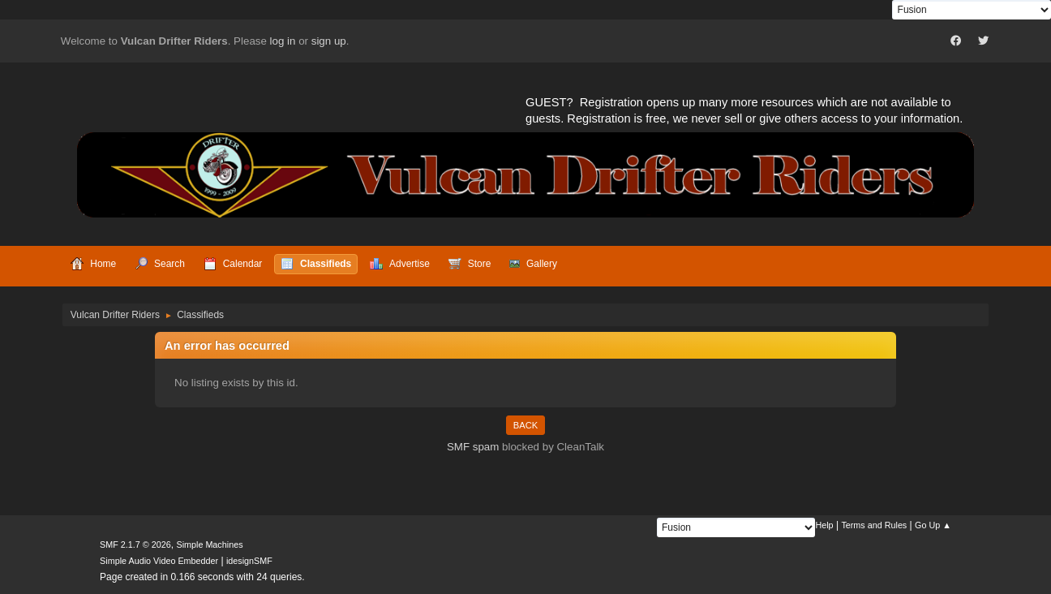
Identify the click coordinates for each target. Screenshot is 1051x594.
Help (824, 525)
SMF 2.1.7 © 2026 (135, 544)
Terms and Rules (874, 525)
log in (283, 41)
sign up (328, 41)
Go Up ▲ (933, 525)
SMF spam (473, 447)
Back (525, 425)
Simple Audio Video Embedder (159, 561)
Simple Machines (209, 544)
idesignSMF (249, 561)
